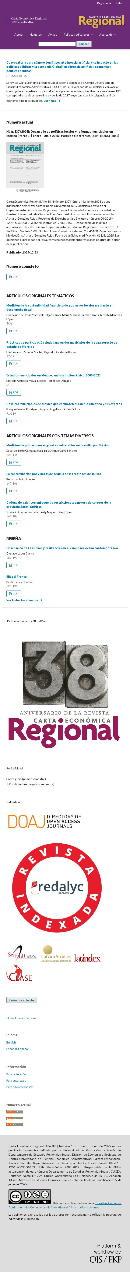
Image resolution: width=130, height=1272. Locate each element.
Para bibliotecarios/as (19, 1087)
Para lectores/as (16, 1074)
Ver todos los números (22, 600)
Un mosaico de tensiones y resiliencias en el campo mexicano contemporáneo (62, 548)
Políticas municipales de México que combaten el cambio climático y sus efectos (64, 404)
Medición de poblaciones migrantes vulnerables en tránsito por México (57, 445)
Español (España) (17, 1048)
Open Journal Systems (21, 1018)
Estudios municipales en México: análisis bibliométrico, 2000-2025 (53, 375)
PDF (15, 277)
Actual (18, 34)
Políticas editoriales (77, 34)
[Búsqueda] (57, 44)
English (11, 1042)
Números (36, 34)
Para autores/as (16, 1080)
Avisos (52, 34)
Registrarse (104, 3)
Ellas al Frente (16, 576)
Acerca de (106, 34)
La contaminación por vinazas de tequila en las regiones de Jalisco (53, 474)
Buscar (84, 44)
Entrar (120, 3)
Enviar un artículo (21, 1000)
